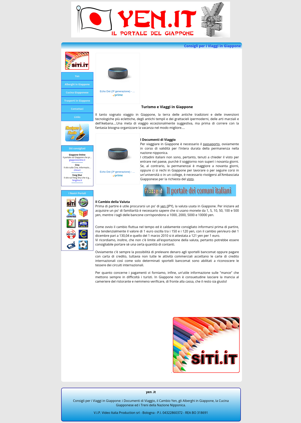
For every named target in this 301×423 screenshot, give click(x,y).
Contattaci (77, 109)
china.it (77, 170)
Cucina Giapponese (77, 92)
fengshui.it (77, 180)
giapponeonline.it (77, 160)
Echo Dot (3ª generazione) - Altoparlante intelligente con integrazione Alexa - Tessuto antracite (118, 91)
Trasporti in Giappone (77, 100)
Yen (77, 76)
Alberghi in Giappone (77, 84)
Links (77, 117)
